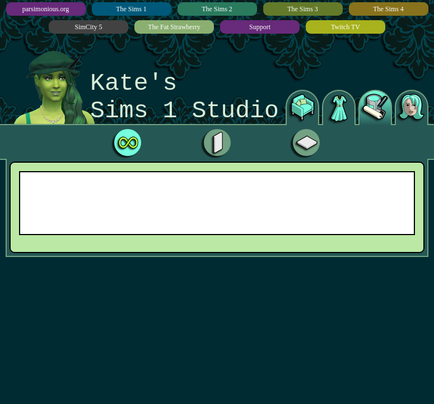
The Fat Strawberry (174, 27)
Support (259, 27)
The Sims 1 (131, 9)
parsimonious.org (45, 9)
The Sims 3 (302, 9)
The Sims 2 (217, 9)
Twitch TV (345, 27)
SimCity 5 (88, 27)
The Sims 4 (388, 9)
